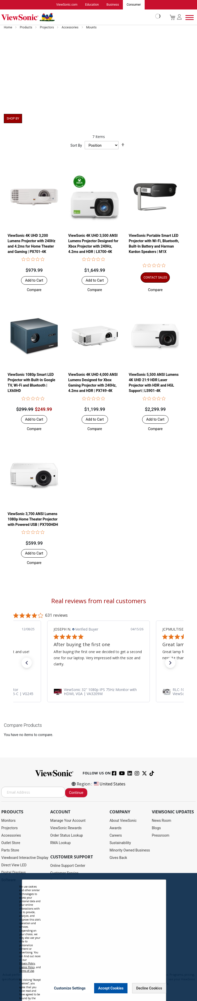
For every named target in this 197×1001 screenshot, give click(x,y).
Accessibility (60, 933)
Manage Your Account (68, 821)
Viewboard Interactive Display (24, 858)
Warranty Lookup (63, 903)
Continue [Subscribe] (76, 793)
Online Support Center (67, 866)
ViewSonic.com (66, 5)
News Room (161, 821)
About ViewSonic (123, 821)
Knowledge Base (63, 925)
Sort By (76, 146)
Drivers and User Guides (69, 888)
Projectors (47, 27)
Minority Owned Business (130, 850)
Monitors (8, 821)
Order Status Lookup (66, 836)
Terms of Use (99, 970)
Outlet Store (10, 843)
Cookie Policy (119, 970)
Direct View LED (13, 865)
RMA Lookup (60, 843)
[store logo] (79, 17)
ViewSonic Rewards (66, 828)
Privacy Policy (77, 970)
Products (26, 27)
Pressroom (160, 836)
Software (8, 880)
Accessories (70, 27)
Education (92, 5)
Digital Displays (13, 873)
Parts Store (10, 850)
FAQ (53, 918)
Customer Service (64, 873)
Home (8, 27)
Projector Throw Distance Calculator (79, 940)
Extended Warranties (66, 910)
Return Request (62, 947)
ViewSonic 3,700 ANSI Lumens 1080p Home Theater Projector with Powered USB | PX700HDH (33, 519)
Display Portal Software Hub (72, 895)
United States (109, 784)
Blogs (156, 828)
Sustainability (120, 843)
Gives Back (118, 858)
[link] (98, 692)
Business (112, 5)
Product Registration (66, 881)
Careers (116, 836)
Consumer (134, 5)
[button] (34, 290)
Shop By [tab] (13, 119)
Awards (116, 828)
